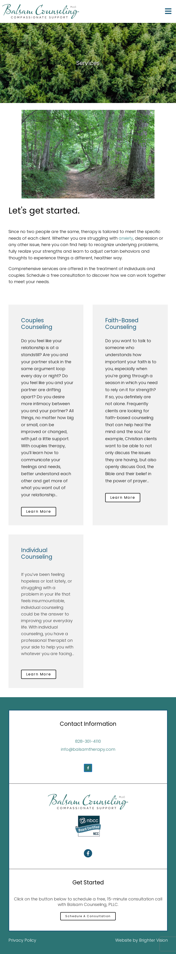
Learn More (38, 511)
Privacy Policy (22, 940)
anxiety (126, 238)
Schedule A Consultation (88, 916)
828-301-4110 (88, 741)
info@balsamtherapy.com (88, 749)
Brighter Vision (153, 940)
